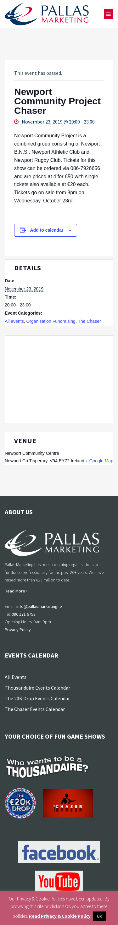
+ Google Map (99, 460)
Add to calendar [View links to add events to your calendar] (47, 230)
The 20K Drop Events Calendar (37, 698)
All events (14, 321)
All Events (15, 677)
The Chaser (89, 321)
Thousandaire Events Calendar (37, 688)
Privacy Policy (18, 629)
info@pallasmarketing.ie (39, 606)
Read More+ (16, 591)
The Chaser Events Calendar (35, 709)
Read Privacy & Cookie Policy (60, 916)
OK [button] (99, 916)
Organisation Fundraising (50, 321)
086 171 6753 (24, 614)
